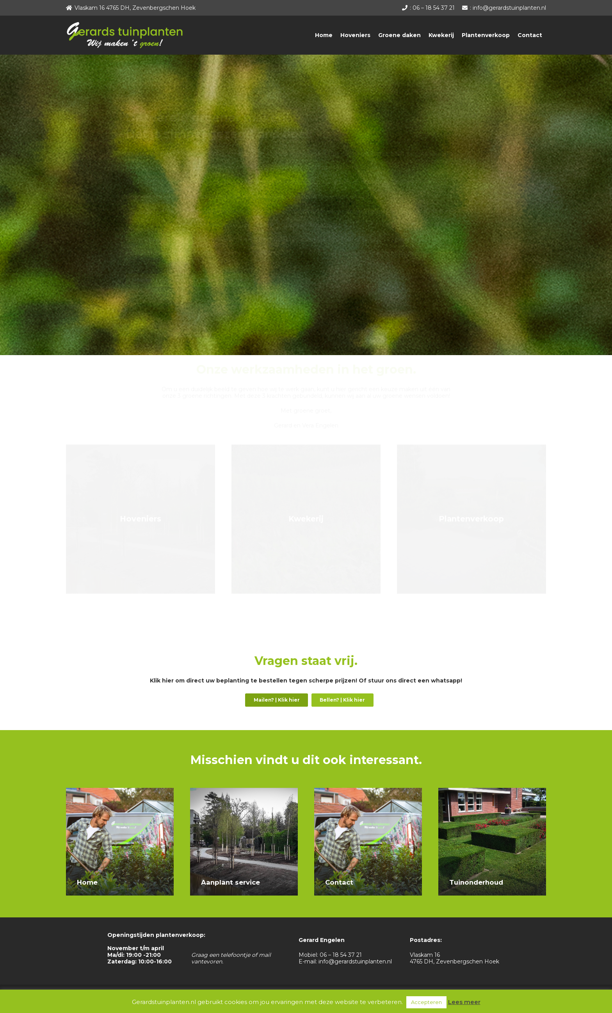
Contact (339, 882)
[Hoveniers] (140, 527)
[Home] (120, 790)
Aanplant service (230, 882)
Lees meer (464, 1002)
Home (87, 882)
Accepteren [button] (426, 1002)
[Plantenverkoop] (471, 527)
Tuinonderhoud (476, 882)
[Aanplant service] (244, 790)
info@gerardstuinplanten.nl (355, 961)
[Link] (124, 35)
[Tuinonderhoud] (492, 790)
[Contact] (368, 790)
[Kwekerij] (306, 527)
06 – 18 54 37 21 (341, 954)
